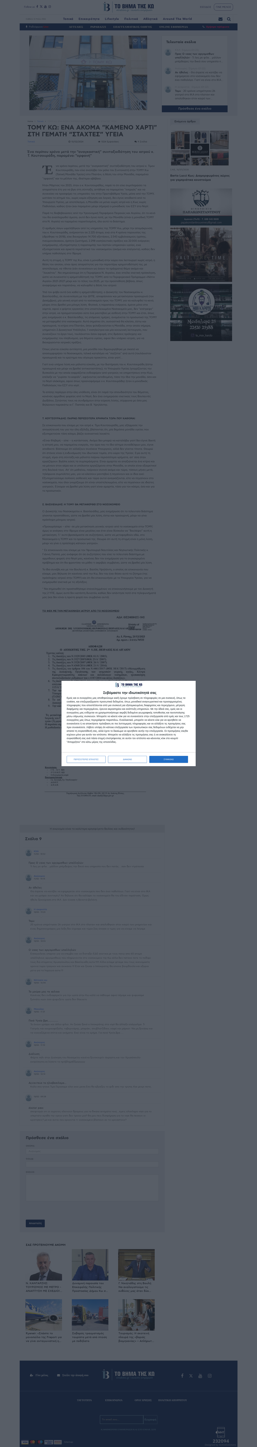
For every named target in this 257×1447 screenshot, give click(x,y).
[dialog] (129, 723)
